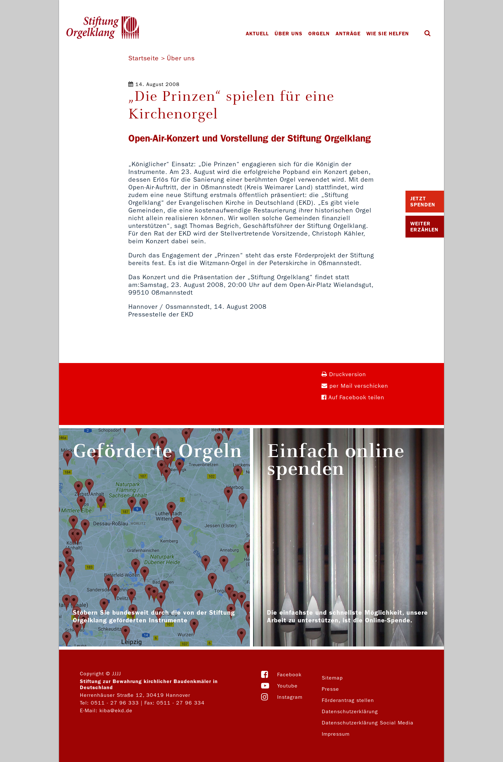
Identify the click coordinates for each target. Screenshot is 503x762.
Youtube (287, 686)
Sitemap (332, 678)
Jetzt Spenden (422, 201)
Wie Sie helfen (387, 33)
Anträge (348, 33)
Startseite (143, 58)
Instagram (290, 697)
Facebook (289, 674)
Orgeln (319, 33)
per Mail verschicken (354, 386)
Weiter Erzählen (424, 227)
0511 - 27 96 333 (115, 703)
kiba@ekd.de (115, 710)
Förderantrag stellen (348, 700)
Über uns (289, 33)
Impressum (336, 734)
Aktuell (257, 33)
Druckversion (343, 374)
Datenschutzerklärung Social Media (367, 723)
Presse (330, 689)
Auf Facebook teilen (352, 397)
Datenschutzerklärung (350, 711)
